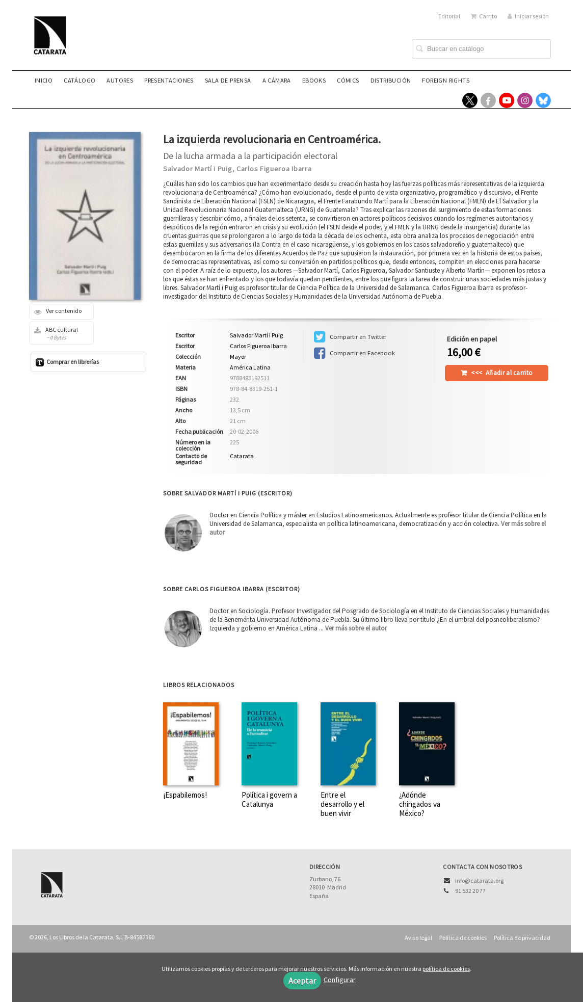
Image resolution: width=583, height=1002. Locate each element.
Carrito (484, 16)
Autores (120, 80)
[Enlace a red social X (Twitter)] (470, 100)
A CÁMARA (276, 80)
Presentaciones (169, 80)
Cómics (348, 80)
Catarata (242, 456)
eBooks (314, 80)
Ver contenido (58, 311)
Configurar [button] (340, 979)
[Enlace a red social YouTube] (506, 100)
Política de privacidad (522, 937)
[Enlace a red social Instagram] (525, 100)
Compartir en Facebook (354, 353)
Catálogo (79, 80)
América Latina (250, 367)
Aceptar (302, 980)
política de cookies (446, 968)
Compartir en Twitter (350, 337)
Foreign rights (445, 80)
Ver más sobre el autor (356, 628)
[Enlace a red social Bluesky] (543, 100)
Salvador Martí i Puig (197, 168)
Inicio (43, 80)
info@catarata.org (479, 880)
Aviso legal (418, 937)
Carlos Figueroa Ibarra (273, 168)
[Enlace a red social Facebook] (488, 100)
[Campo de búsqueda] (481, 49)
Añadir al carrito (502, 372)
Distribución (390, 80)
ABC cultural (58, 333)
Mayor (238, 357)
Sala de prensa (228, 80)
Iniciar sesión (528, 16)
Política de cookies (463, 937)
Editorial (449, 16)
